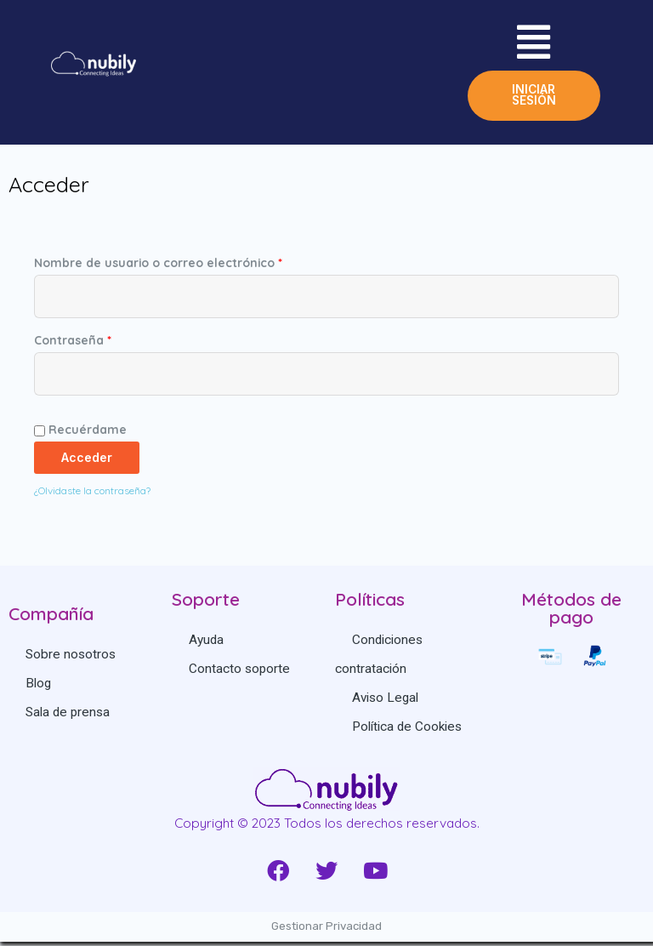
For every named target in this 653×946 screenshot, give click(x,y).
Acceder (86, 461)
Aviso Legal (386, 702)
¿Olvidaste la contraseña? (92, 494)
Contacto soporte (240, 673)
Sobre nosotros (71, 658)
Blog (39, 687)
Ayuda (206, 644)
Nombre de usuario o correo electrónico (158, 266)
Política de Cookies (407, 730)
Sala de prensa (68, 716)
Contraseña (72, 344)
